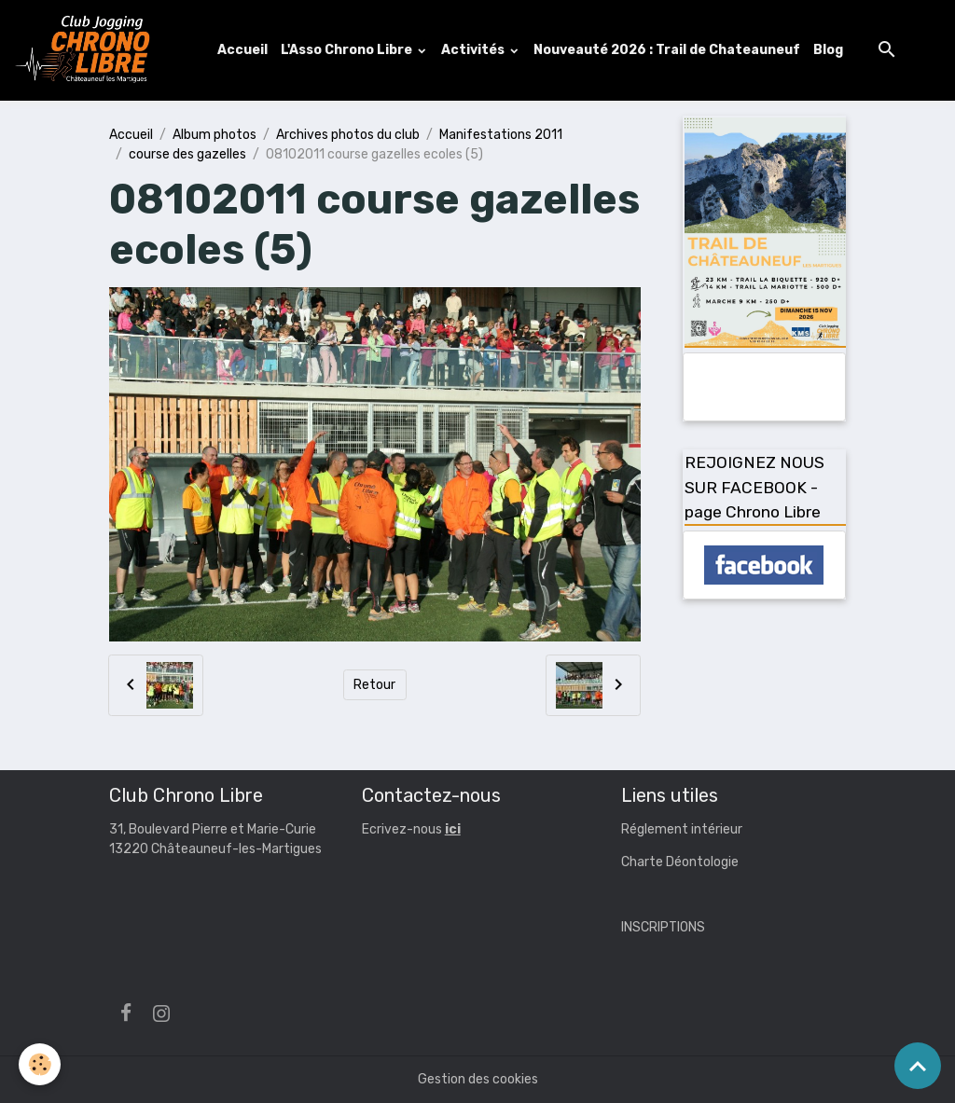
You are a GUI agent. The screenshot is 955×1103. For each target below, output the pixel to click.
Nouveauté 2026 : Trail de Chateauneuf (666, 50)
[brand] (86, 50)
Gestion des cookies (478, 1079)
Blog (828, 50)
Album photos (214, 135)
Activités (474, 50)
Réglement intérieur (681, 829)
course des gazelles (187, 154)
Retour (374, 685)
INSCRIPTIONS (663, 927)
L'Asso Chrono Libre (348, 50)
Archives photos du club (348, 135)
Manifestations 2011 (500, 135)
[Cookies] (40, 1064)
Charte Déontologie (680, 862)
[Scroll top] (917, 1065)
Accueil (242, 50)
